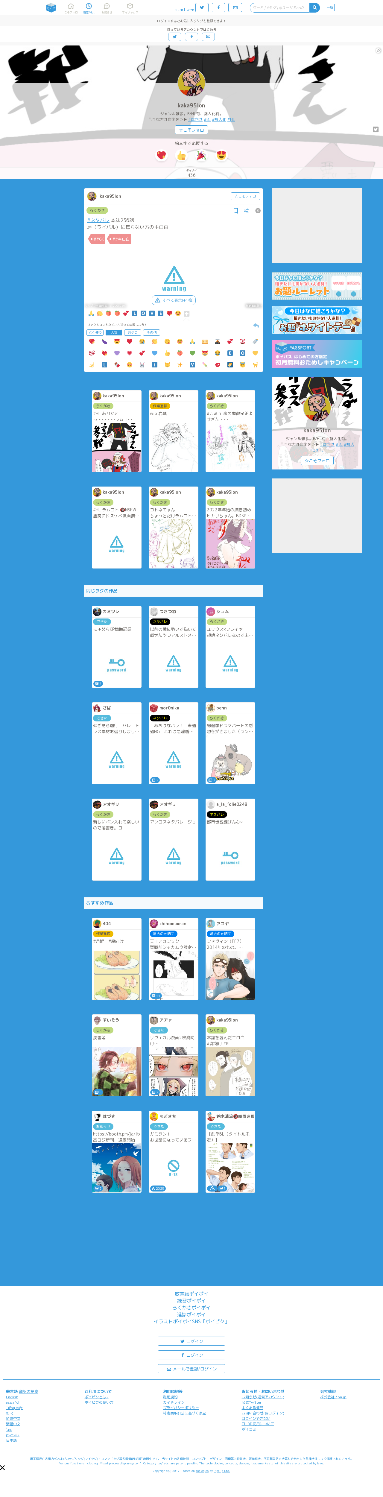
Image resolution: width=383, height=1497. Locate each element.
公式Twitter (252, 1402)
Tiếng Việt (14, 1407)
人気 (114, 332)
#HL (231, 119)
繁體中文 (13, 1423)
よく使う (95, 332)
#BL (207, 119)
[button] (2, 1467)
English (12, 1396)
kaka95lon (191, 105)
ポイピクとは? (97, 1396)
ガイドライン (174, 1402)
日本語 (11, 1440)
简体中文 (13, 1418)
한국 (9, 1413)
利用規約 (170, 1396)
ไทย (9, 1429)
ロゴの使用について (258, 1423)
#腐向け (195, 119)
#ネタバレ (98, 220)
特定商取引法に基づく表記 (184, 1413)
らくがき (97, 210)
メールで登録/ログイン (191, 1368)
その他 (151, 332)
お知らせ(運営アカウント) (263, 1396)
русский (12, 1434)
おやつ (133, 332)
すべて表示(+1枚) (174, 300)
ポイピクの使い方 (99, 1402)
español (12, 1402)
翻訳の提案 (28, 1391)
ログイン (191, 1341)
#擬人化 (219, 119)
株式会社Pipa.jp (333, 1396)
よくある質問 (252, 1407)
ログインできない (256, 1418)
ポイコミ (249, 1429)
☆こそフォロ (191, 130)
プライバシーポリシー (181, 1407)
